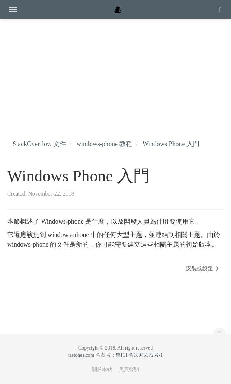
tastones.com (81, 355)
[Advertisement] (115, 72)
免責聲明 (129, 369)
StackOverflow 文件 (39, 143)
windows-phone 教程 (105, 143)
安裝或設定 (199, 268)
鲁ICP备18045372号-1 (139, 355)
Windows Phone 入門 (171, 143)
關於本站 (102, 369)
